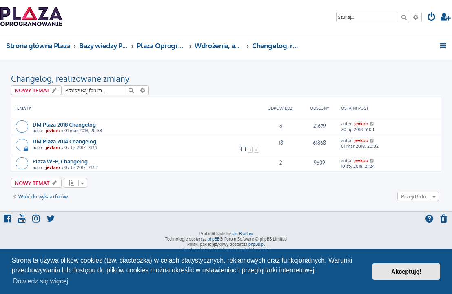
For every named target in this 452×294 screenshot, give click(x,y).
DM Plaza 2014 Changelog (64, 141)
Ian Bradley (242, 233)
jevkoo (53, 131)
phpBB (213, 238)
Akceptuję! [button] (406, 271)
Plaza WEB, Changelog (60, 161)
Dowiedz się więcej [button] (40, 281)
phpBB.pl (256, 244)
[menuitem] (431, 17)
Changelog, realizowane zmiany (70, 78)
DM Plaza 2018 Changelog (64, 124)
